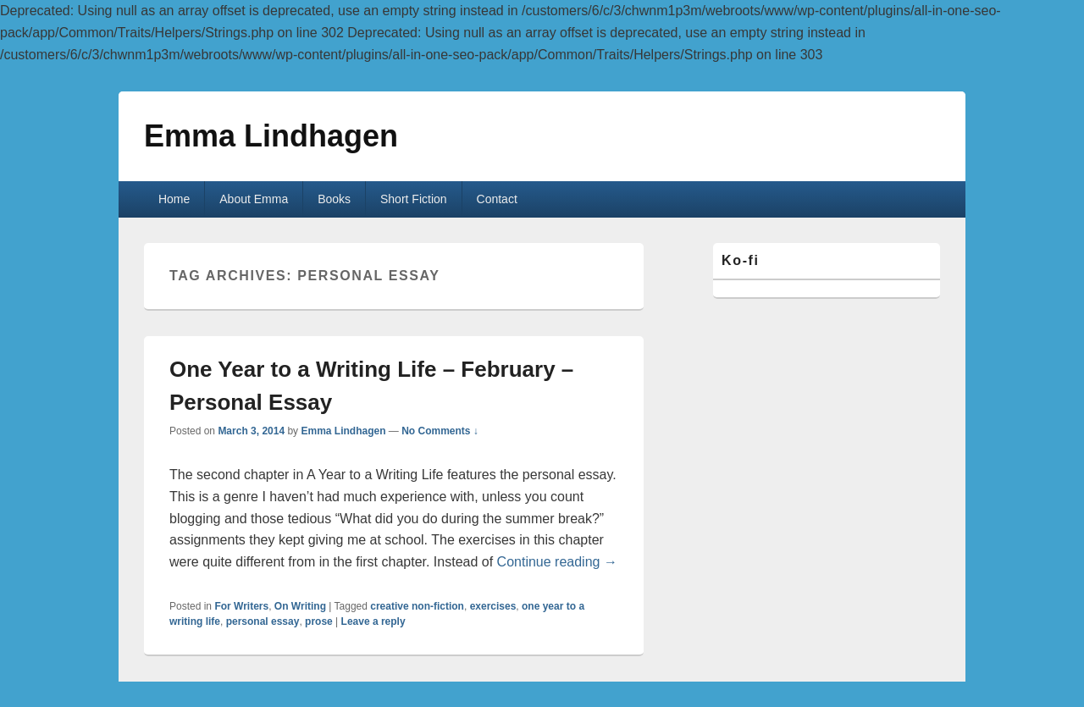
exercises (493, 606)
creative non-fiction (417, 606)
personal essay (263, 621)
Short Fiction (413, 199)
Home (174, 199)
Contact (497, 199)
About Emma (253, 199)
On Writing (300, 606)
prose (319, 621)
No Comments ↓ (439, 431)
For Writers (241, 606)
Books (334, 199)
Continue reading (557, 562)
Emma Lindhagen (271, 136)
